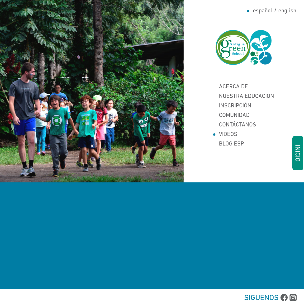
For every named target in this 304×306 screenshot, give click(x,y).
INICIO (297, 153)
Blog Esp (228, 144)
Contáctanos (234, 125)
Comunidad (231, 115)
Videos (225, 134)
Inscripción (232, 106)
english (287, 11)
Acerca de (230, 87)
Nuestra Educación (243, 96)
